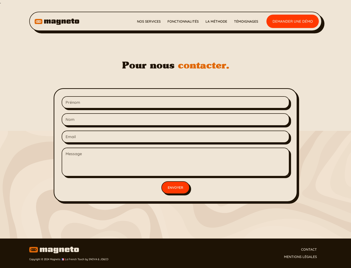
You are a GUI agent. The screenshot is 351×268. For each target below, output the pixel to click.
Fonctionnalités (183, 21)
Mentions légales (300, 257)
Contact (309, 249)
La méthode (216, 21)
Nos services (149, 21)
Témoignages (246, 21)
